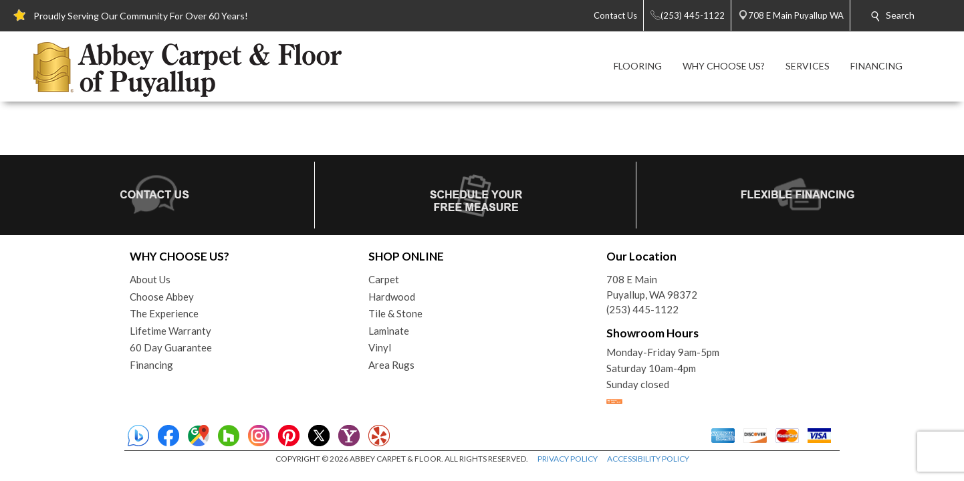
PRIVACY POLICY (567, 459)
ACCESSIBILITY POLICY (648, 459)
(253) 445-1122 (642, 309)
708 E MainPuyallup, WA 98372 (651, 287)
